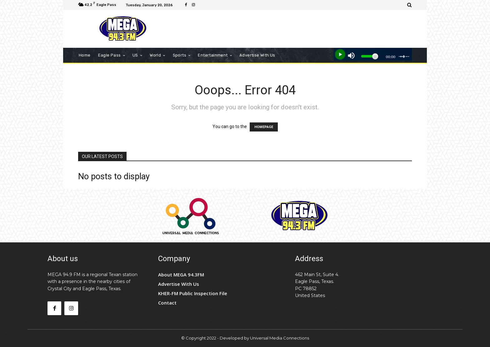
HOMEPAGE (263, 127)
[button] (409, 4)
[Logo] (123, 29)
